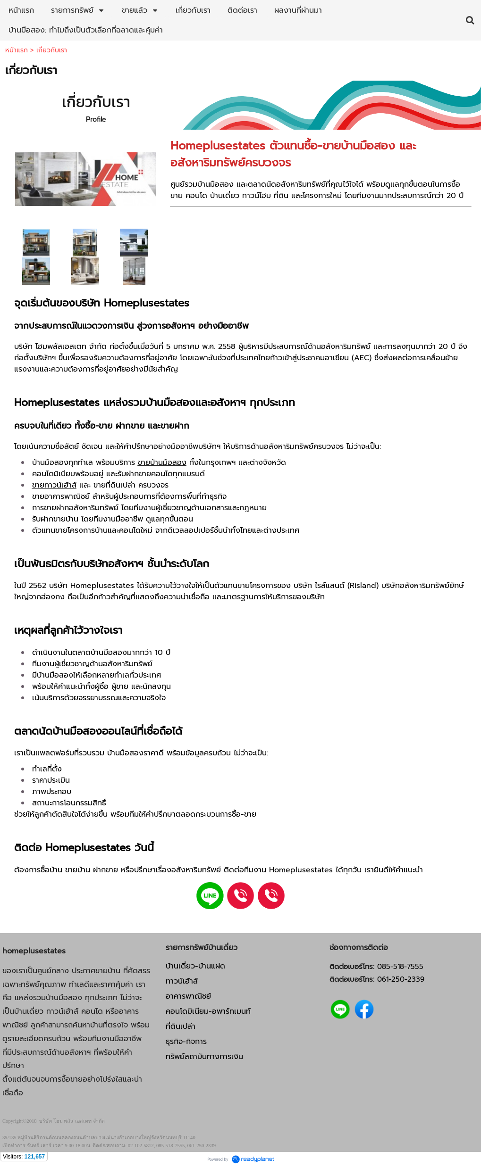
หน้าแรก (16, 50)
